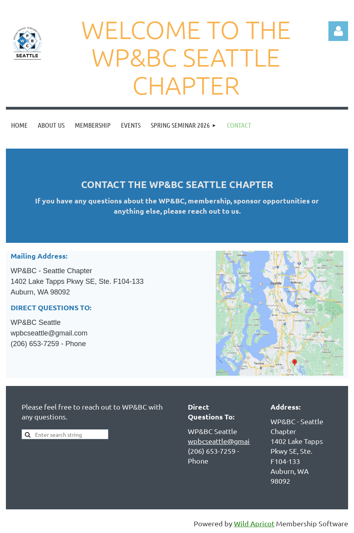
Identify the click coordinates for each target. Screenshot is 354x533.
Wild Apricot (254, 523)
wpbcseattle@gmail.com (227, 441)
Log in (338, 31)
